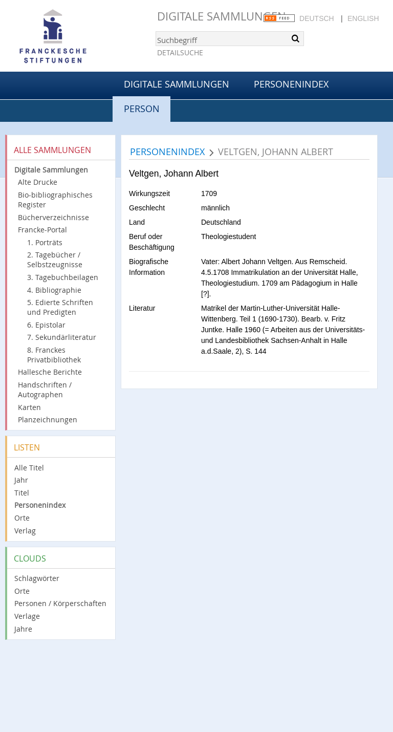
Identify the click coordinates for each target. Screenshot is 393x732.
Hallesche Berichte (50, 372)
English (363, 18)
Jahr (21, 480)
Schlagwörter (36, 578)
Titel (21, 493)
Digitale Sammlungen (221, 16)
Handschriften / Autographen (45, 389)
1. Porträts (44, 242)
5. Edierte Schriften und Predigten (60, 307)
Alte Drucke (37, 182)
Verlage (27, 616)
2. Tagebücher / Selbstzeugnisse (54, 259)
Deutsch (316, 18)
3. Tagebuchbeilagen (62, 277)
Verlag (25, 530)
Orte (22, 518)
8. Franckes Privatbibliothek (54, 354)
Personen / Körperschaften (60, 603)
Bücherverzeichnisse (53, 217)
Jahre (23, 629)
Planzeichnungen (47, 419)
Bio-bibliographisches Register (55, 199)
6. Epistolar (46, 325)
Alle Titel (29, 467)
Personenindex (291, 84)
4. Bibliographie (54, 290)
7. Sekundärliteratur (61, 337)
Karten (29, 407)
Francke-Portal (42, 229)
